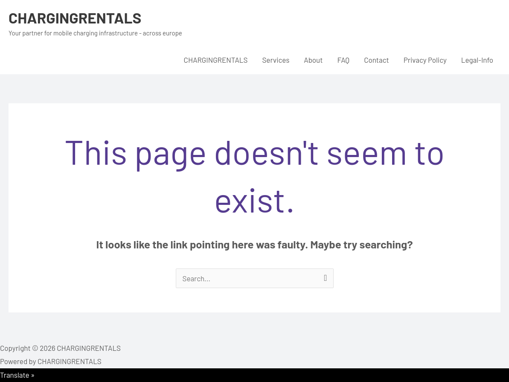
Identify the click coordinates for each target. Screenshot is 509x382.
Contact (376, 59)
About (313, 59)
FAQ (343, 59)
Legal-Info (477, 59)
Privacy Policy (425, 59)
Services (275, 59)
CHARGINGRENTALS (75, 17)
